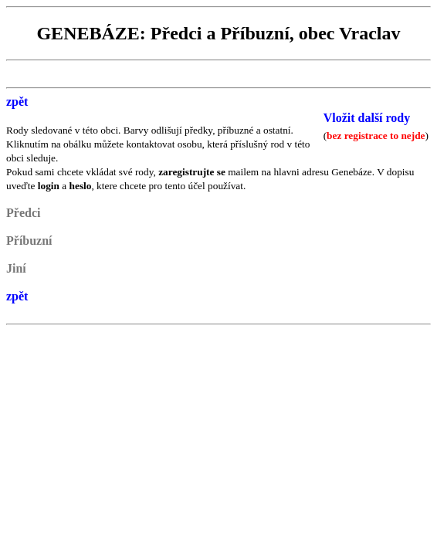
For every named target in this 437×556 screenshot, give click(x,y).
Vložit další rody (367, 117)
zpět (17, 101)
